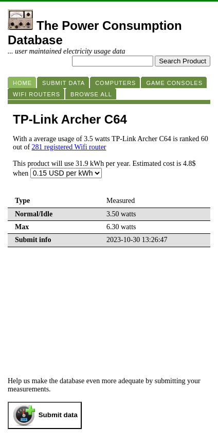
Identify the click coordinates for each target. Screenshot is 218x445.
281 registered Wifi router (69, 147)
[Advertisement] (109, 303)
